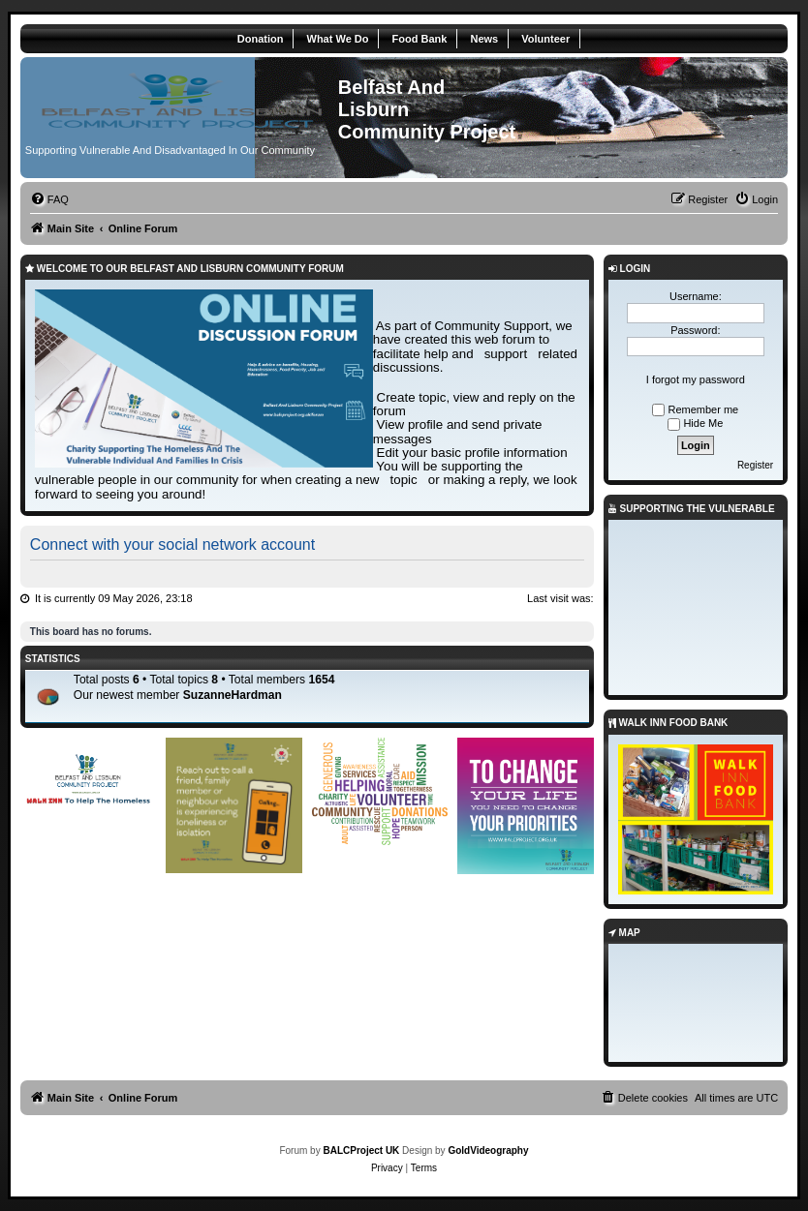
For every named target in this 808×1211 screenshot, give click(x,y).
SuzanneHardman (232, 695)
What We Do (338, 39)
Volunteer (545, 39)
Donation (260, 39)
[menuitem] (49, 199)
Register (755, 465)
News (484, 39)
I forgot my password (695, 379)
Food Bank (420, 39)
